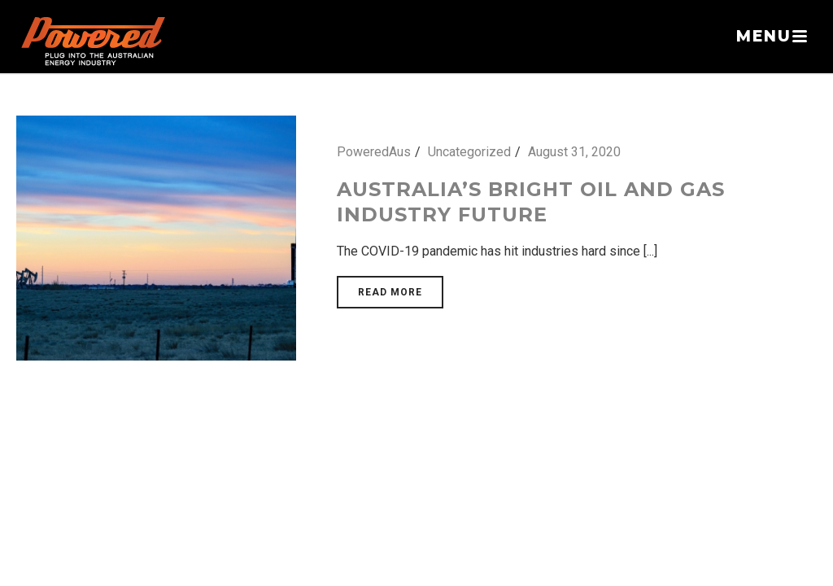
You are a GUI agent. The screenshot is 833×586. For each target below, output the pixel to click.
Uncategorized (469, 152)
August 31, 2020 (574, 152)
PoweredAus (374, 152)
